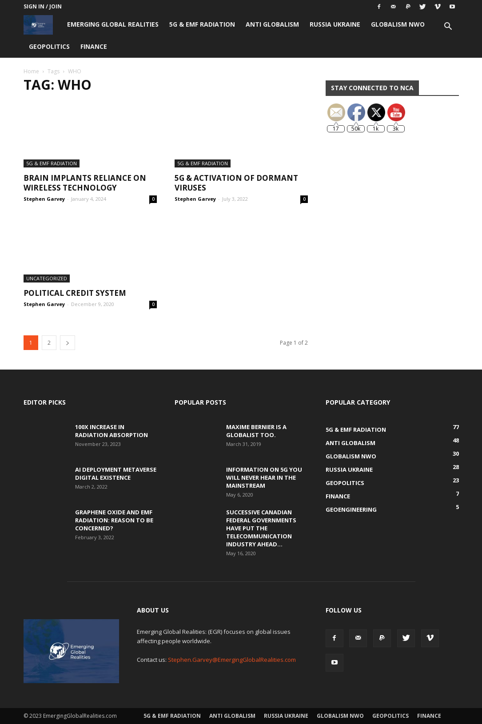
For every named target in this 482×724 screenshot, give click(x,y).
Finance (93, 46)
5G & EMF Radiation (202, 24)
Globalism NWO (398, 24)
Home (31, 71)
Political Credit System (75, 293)
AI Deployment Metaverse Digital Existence (115, 473)
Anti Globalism (272, 24)
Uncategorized (46, 278)
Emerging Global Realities (113, 24)
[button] (448, 27)
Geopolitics (49, 46)
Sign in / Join (43, 6)
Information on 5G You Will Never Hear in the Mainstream (264, 477)
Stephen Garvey (44, 198)
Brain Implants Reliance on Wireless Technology (85, 183)
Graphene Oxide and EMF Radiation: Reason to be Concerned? (114, 520)
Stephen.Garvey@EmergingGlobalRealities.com (232, 660)
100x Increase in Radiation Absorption (111, 431)
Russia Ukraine (335, 24)
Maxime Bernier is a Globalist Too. (256, 431)
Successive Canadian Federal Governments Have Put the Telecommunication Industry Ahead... (261, 528)
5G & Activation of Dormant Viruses (236, 183)
